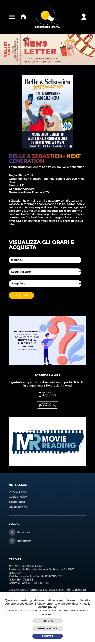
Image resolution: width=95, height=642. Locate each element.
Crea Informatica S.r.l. (34, 589)
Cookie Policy (18, 496)
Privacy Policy (18, 491)
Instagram (24, 540)
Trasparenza (17, 501)
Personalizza (47, 628)
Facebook (24, 532)
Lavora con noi (18, 506)
